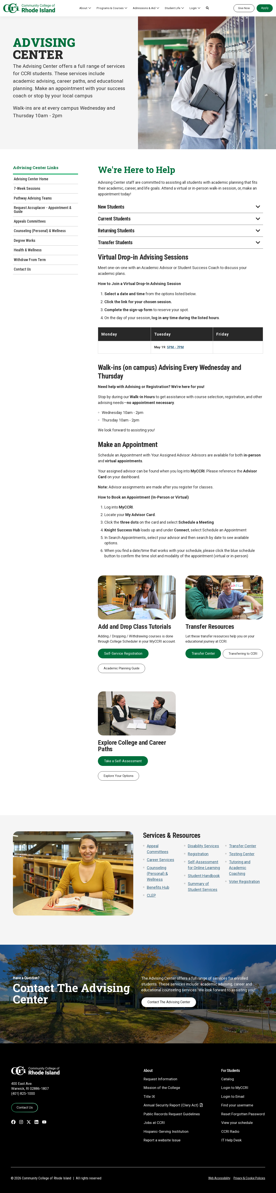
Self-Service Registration (123, 653)
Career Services (160, 859)
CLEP (151, 895)
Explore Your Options (118, 776)
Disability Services (203, 846)
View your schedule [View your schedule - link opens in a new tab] (237, 1122)
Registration (198, 854)
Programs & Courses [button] (110, 8)
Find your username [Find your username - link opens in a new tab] (237, 1105)
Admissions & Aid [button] (144, 8)
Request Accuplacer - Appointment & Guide (42, 210)
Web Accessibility (219, 1178)
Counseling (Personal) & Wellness (40, 231)
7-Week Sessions (27, 188)
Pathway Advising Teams (33, 198)
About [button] (83, 8)
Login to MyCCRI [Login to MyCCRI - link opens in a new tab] (234, 1087)
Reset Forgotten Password (243, 1114)
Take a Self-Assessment (123, 761)
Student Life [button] (172, 8)
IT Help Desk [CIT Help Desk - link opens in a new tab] (231, 1140)
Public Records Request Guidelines (172, 1114)
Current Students (114, 219)
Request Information (160, 1079)
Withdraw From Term (30, 260)
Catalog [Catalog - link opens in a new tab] (227, 1079)
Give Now (244, 8)
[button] (207, 8)
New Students (111, 207)
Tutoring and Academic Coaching (239, 868)
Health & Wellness (28, 250)
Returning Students (116, 231)
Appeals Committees (30, 221)
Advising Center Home (31, 179)
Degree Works (24, 240)
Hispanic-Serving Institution (166, 1131)
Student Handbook (204, 875)
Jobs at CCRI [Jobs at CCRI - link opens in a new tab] (154, 1122)
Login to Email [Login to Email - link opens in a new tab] (232, 1096)
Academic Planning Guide (122, 668)
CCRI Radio (230, 1131)
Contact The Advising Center (168, 1002)
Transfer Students (115, 243)
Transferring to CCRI (243, 654)
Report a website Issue (162, 1140)
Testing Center (241, 854)
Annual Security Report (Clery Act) (171, 1105)
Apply (264, 8)
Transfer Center (203, 653)
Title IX (149, 1096)
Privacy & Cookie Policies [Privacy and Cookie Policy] (249, 1178)
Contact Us (22, 269)
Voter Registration (244, 881)
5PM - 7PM (175, 347)
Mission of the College (162, 1087)
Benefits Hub (158, 887)
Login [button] (193, 8)
